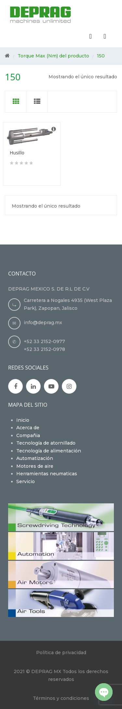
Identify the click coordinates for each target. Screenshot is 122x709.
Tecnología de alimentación (48, 451)
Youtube (51, 386)
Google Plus (33, 386)
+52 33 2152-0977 (44, 341)
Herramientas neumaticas (46, 474)
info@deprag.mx (43, 322)
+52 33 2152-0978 (44, 349)
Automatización (34, 458)
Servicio (25, 481)
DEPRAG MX (46, 671)
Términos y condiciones (61, 698)
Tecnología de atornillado (45, 443)
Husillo (17, 153)
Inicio (22, 420)
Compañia (28, 435)
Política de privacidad (61, 652)
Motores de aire (34, 466)
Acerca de (27, 428)
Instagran (69, 386)
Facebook (15, 386)
